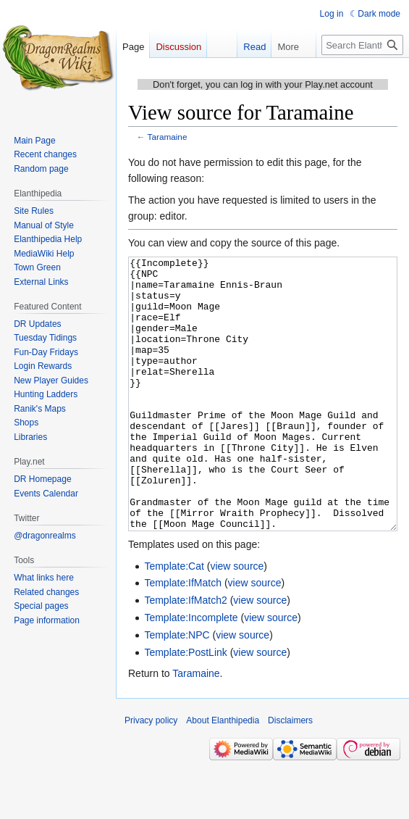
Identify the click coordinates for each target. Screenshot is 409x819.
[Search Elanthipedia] (362, 45)
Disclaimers (290, 775)
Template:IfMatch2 (185, 654)
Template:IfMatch (183, 637)
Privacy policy (151, 775)
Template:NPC (176, 689)
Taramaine (167, 136)
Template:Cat (173, 620)
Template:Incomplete (190, 672)
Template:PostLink (185, 706)
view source (236, 620)
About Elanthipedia (222, 775)
